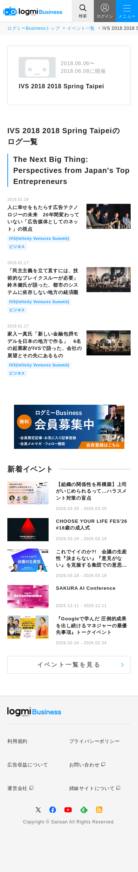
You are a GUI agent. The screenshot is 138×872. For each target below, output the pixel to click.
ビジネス (17, 247)
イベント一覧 (81, 28)
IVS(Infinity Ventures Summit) (39, 239)
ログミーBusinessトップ (33, 28)
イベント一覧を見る (69, 665)
